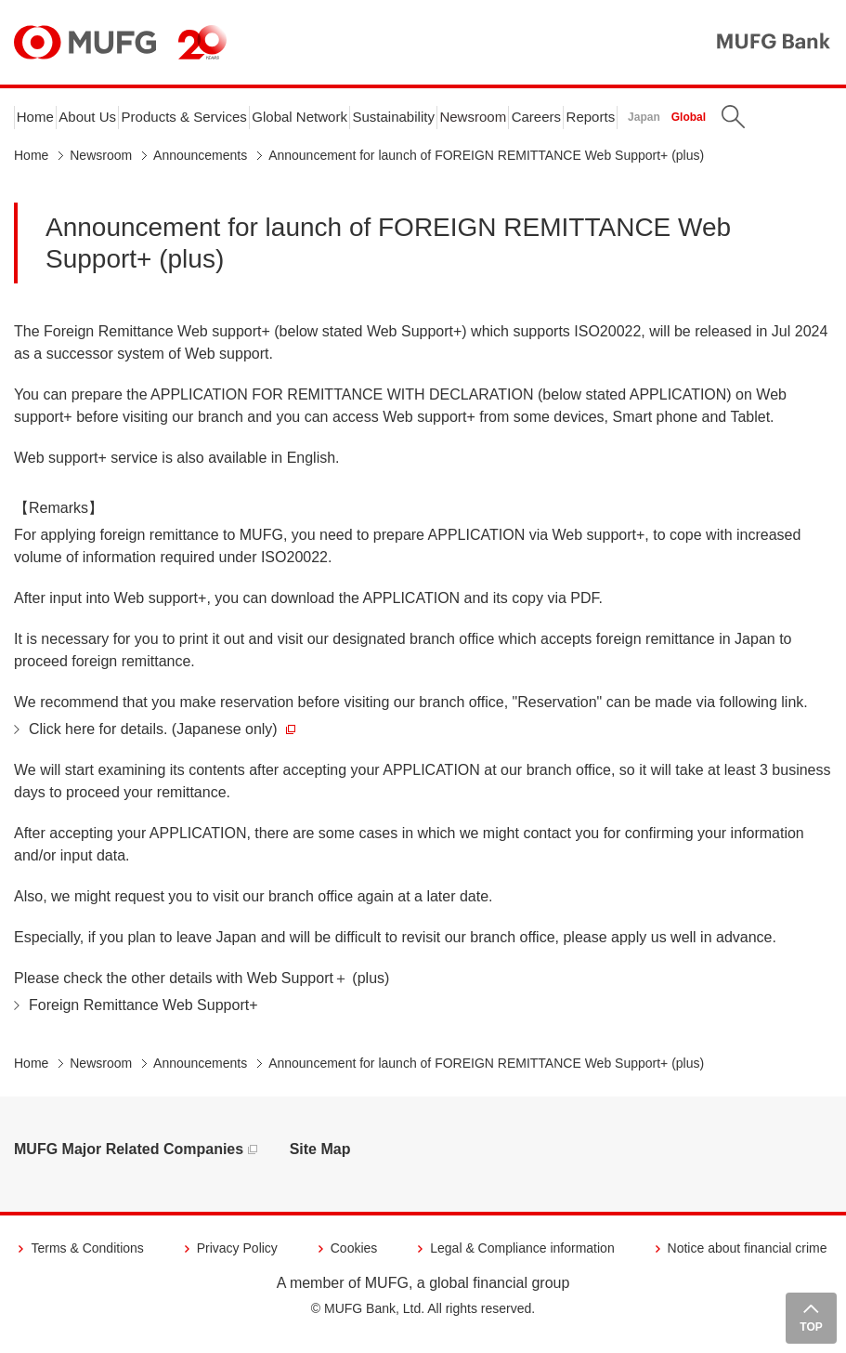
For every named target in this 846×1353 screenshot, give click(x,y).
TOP (811, 1326)
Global (771, 122)
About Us (100, 122)
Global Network (337, 122)
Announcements (200, 166)
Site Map (320, 1160)
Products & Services (209, 122)
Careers (606, 122)
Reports (670, 122)
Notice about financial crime (747, 1259)
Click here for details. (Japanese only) (162, 740)
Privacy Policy (237, 1259)
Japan (726, 122)
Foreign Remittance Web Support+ (143, 1016)
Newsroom (534, 122)
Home (39, 122)
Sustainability (444, 122)
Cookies (354, 1259)
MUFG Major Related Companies (128, 1160)
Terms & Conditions (87, 1259)
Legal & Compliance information (522, 1259)
